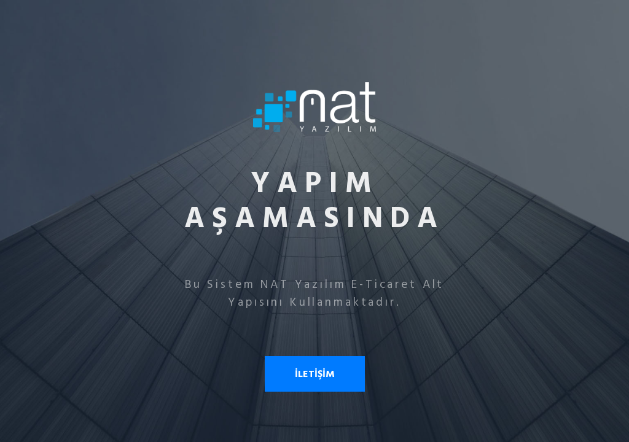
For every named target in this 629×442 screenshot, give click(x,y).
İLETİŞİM (315, 374)
